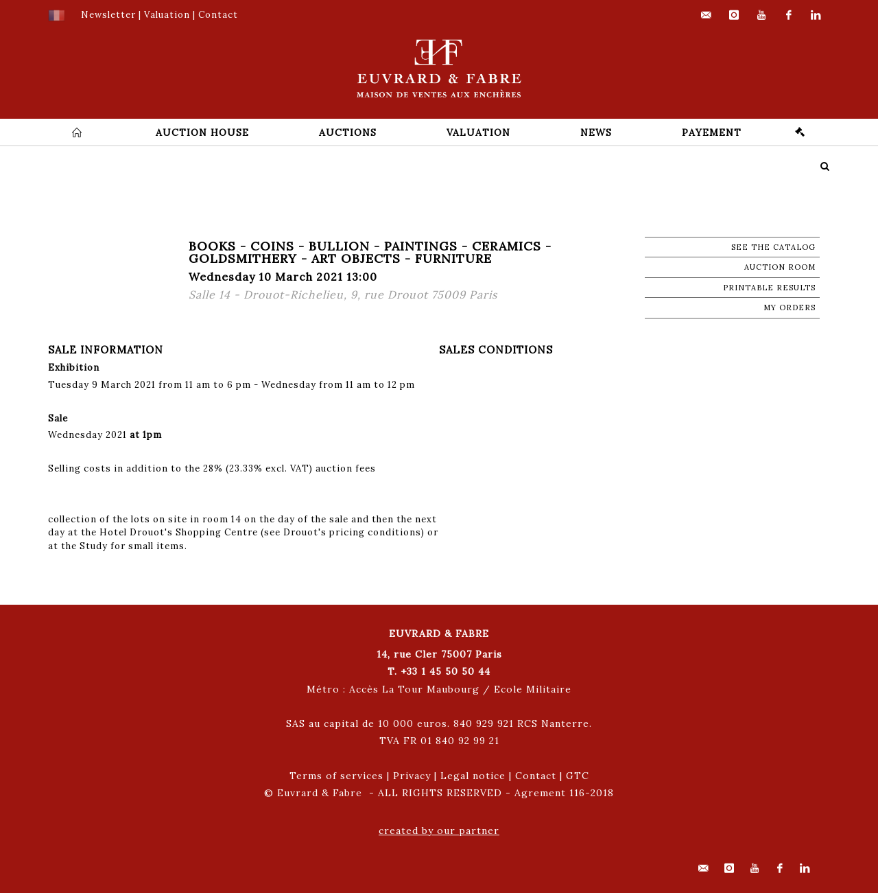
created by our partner (439, 830)
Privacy (412, 775)
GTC (577, 775)
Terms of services (336, 775)
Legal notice (473, 775)
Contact (535, 775)
